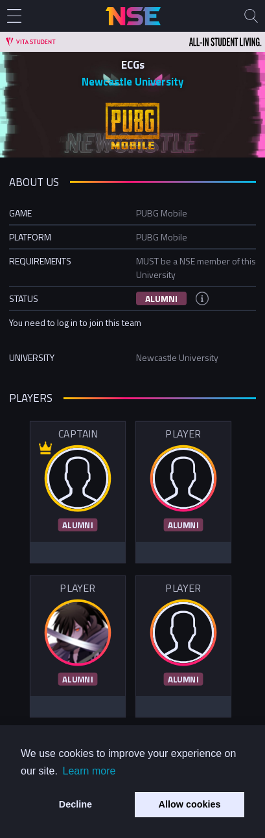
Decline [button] (75, 804)
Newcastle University (132, 81)
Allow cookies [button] (190, 804)
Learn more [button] (89, 770)
